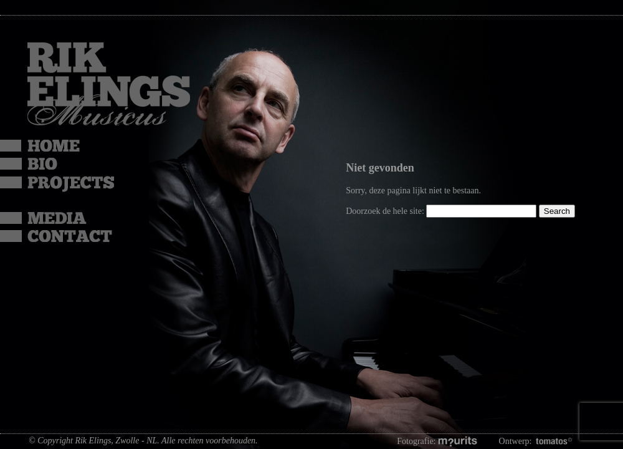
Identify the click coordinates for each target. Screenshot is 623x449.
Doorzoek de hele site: (386, 211)
